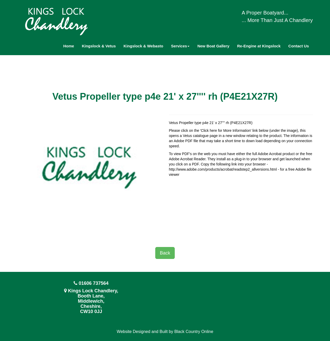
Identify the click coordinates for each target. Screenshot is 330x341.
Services (180, 46)
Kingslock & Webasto (143, 46)
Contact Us (298, 46)
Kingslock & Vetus (99, 46)
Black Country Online (193, 331)
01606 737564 (93, 283)
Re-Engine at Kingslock (259, 46)
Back (165, 253)
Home (68, 46)
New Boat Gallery (213, 46)
